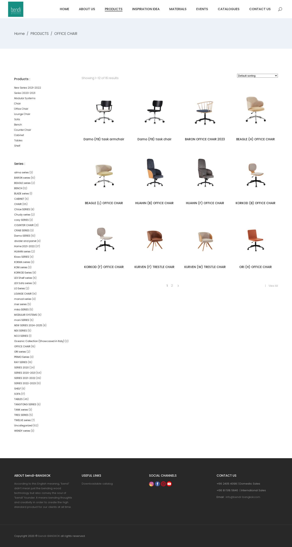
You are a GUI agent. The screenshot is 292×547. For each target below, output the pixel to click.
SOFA (17, 394)
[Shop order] (257, 76)
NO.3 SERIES (21, 336)
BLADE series (21, 193)
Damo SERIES (22, 235)
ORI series (20, 351)
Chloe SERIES (22, 209)
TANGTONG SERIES (25, 404)
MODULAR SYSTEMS (25, 314)
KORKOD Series (23, 272)
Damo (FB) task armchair (104, 139)
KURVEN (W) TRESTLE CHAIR (205, 267)
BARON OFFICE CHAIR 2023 (205, 139)
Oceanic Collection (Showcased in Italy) (39, 341)
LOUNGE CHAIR (23, 293)
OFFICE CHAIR (22, 346)
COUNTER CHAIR (24, 225)
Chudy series (22, 214)
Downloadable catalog (97, 484)
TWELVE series (22, 420)
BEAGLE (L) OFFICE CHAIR (104, 203)
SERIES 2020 (21, 367)
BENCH (18, 188)
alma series (21, 172)
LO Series (19, 288)
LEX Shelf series (23, 278)
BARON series (22, 177)
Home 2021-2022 (24, 246)
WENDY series (22, 430)
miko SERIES (21, 309)
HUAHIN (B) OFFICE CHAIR (154, 203)
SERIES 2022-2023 (25, 383)
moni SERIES (21, 320)
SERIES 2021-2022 (24, 378)
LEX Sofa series (23, 283)
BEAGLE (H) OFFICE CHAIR (255, 139)
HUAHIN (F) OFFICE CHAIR (205, 203)
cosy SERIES (21, 220)
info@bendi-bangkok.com (243, 497)
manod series (22, 299)
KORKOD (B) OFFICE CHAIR (255, 203)
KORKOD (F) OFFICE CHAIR (104, 267)
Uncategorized (23, 425)
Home (19, 33)
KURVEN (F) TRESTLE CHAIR (154, 267)
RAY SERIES (20, 362)
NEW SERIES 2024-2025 (28, 325)
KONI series (20, 267)
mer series (20, 304)
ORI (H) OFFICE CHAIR (255, 267)
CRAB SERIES (22, 230)
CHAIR (18, 204)
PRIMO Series (21, 357)
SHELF (17, 388)
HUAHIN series (22, 251)
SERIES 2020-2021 (24, 372)
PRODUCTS (39, 33)
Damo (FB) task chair (154, 139)
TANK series (21, 409)
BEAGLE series (22, 183)
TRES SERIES (21, 415)
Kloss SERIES (21, 256)
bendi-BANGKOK (49, 536)
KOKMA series (22, 262)
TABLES (18, 399)
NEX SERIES (20, 330)
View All (273, 285)
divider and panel (25, 241)
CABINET (19, 199)
